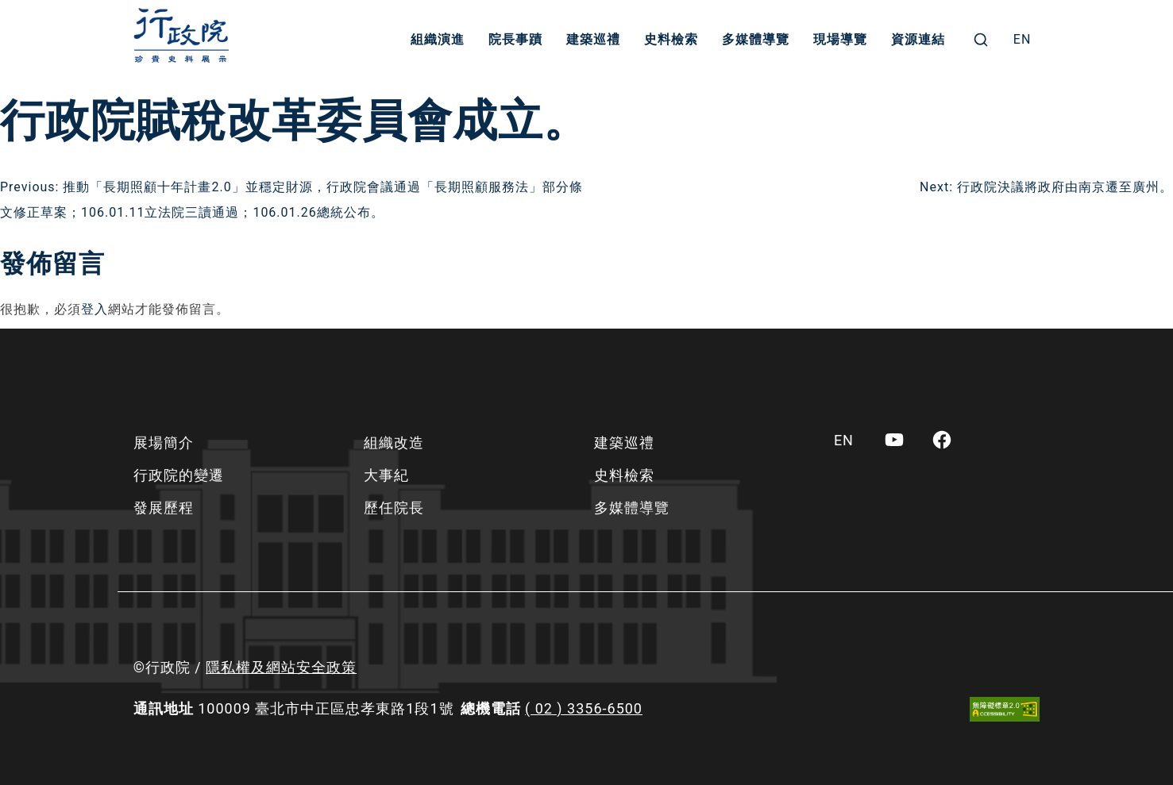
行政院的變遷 (178, 475)
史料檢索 (671, 39)
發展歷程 (163, 507)
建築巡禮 (593, 39)
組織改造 (394, 442)
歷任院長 (394, 507)
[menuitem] (1022, 40)
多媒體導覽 (755, 39)
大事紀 (386, 475)
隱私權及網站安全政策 (281, 667)
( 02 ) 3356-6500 (583, 708)
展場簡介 (163, 442)
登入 (94, 309)
